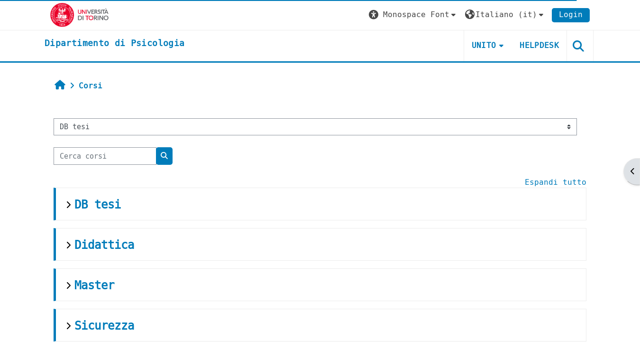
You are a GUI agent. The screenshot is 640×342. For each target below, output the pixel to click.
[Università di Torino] (79, 14)
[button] (413, 15)
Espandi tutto (555, 182)
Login (571, 14)
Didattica (104, 245)
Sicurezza (104, 326)
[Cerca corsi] (105, 156)
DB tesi (97, 205)
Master (94, 285)
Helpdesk (539, 45)
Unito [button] (484, 45)
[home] (114, 43)
